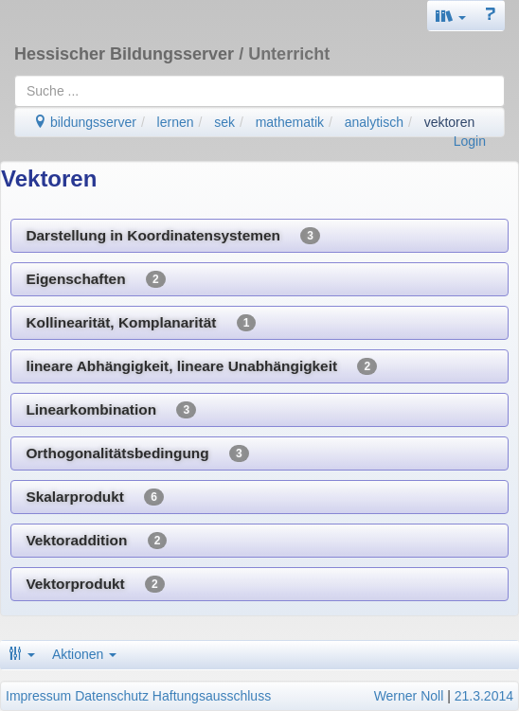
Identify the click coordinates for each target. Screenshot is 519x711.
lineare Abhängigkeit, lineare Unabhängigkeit (201, 366)
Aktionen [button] (84, 654)
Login (470, 141)
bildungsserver (84, 122)
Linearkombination (111, 409)
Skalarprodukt (95, 497)
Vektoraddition (96, 540)
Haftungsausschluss (211, 695)
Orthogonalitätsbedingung (137, 453)
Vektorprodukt (95, 584)
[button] (451, 15)
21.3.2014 (484, 695)
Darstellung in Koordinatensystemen (173, 235)
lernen (175, 122)
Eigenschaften (95, 279)
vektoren (449, 122)
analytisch (374, 122)
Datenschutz (112, 695)
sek (224, 122)
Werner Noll (409, 695)
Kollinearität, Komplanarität (141, 322)
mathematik (290, 122)
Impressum (38, 695)
